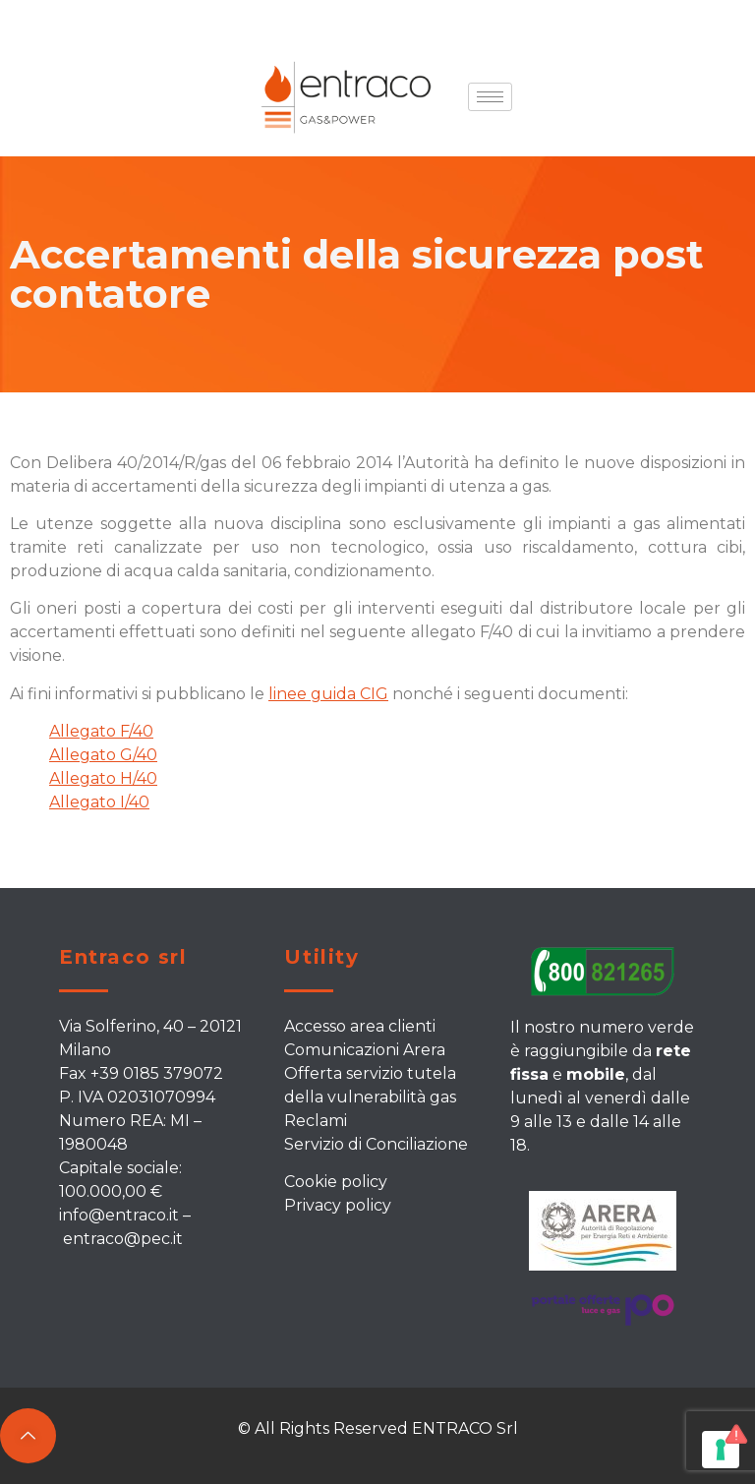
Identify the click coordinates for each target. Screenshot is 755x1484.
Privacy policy (337, 1205)
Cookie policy (335, 1181)
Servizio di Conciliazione (376, 1144)
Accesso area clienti (360, 1026)
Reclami (315, 1120)
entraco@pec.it (123, 1238)
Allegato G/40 (103, 754)
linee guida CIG (328, 693)
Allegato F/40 (101, 731)
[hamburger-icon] (490, 97)
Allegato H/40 (103, 778)
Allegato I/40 (99, 802)
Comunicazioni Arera (364, 1049)
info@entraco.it (119, 1215)
